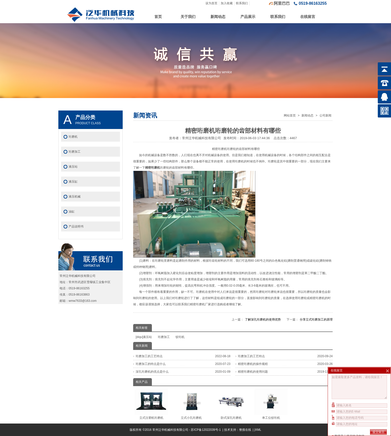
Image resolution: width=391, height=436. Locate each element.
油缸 (72, 211)
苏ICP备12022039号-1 (206, 430)
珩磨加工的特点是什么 (151, 364)
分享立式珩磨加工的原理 (316, 319)
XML (258, 430)
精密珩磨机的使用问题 (253, 371)
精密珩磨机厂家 (200, 304)
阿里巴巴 (282, 3)
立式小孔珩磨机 (191, 404)
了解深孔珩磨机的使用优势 (263, 319)
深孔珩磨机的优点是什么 (152, 371)
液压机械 (75, 196)
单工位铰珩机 (271, 404)
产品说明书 (76, 226)
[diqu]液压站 (144, 337)
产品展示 (247, 16)
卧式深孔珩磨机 (231, 404)
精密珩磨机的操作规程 (253, 364)
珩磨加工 (164, 337)
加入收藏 (227, 3)
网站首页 (290, 115)
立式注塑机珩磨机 (151, 404)
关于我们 (188, 16)
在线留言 (307, 16)
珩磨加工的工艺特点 (149, 356)
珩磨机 (73, 136)
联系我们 (242, 3)
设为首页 (211, 3)
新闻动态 (217, 16)
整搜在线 (245, 430)
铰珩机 (180, 337)
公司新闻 (325, 115)
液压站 (73, 166)
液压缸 (73, 181)
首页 (158, 16)
